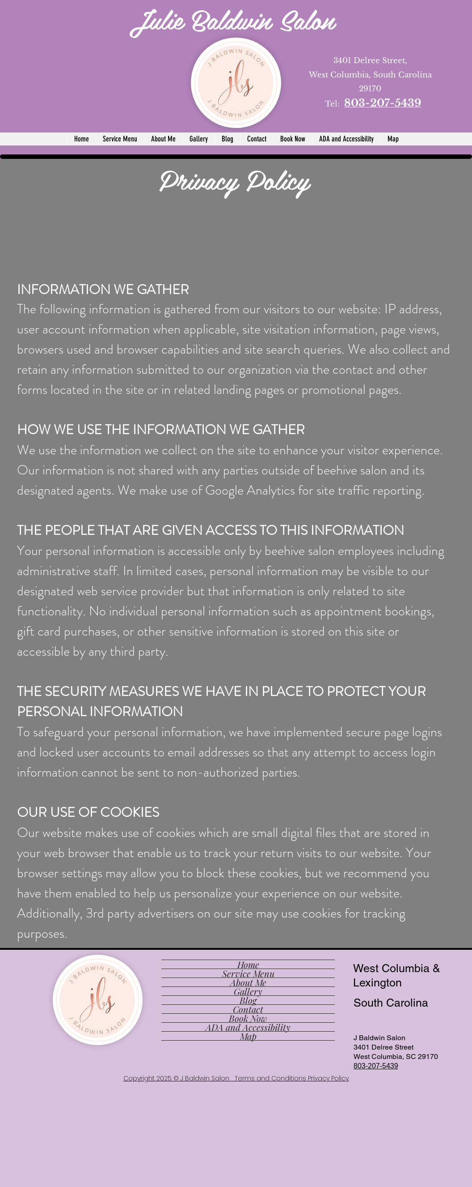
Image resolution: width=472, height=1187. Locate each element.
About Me (248, 982)
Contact (248, 1009)
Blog (248, 1000)
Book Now (248, 1018)
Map (248, 1036)
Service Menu (248, 973)
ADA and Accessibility (248, 1027)
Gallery (248, 991)
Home (248, 964)
